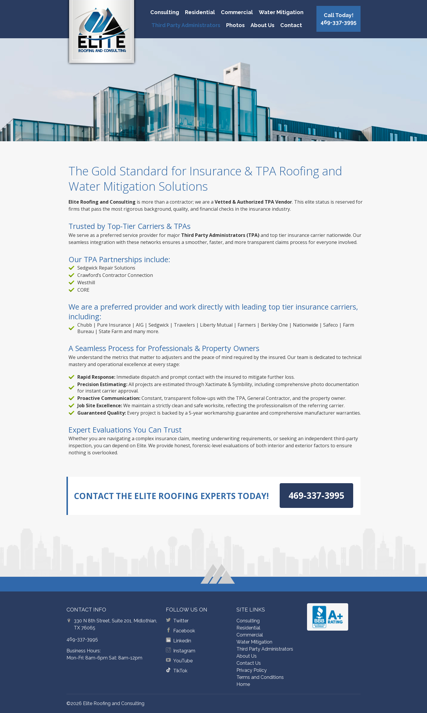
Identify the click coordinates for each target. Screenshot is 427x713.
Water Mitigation (281, 12)
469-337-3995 (82, 639)
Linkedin (182, 641)
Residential (200, 12)
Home (243, 684)
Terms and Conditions (260, 677)
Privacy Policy (251, 670)
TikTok (180, 671)
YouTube (183, 661)
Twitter (181, 621)
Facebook (184, 631)
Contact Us (248, 663)
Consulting (164, 12)
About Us (262, 25)
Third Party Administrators (185, 25)
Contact (291, 25)
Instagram (184, 651)
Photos (235, 25)
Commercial (237, 12)
